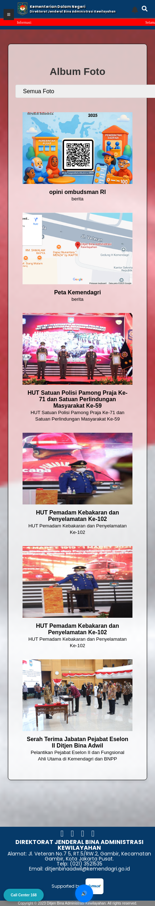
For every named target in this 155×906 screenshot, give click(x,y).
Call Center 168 (24, 895)
